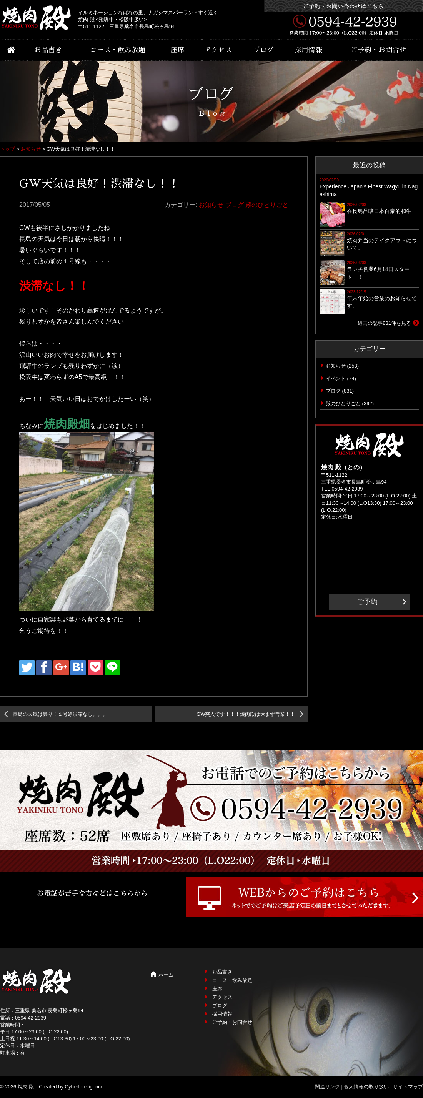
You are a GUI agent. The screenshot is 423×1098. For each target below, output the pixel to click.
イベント (336, 378)
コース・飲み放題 (117, 50)
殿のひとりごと (266, 204)
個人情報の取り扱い (366, 1087)
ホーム (165, 975)
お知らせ (31, 149)
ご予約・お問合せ (378, 50)
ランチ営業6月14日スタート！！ (378, 273)
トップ (7, 149)
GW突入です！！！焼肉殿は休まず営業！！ (246, 714)
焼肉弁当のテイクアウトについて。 (382, 244)
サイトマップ (408, 1087)
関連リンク (327, 1087)
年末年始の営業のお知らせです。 (382, 302)
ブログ (263, 50)
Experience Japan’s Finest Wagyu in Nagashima (369, 190)
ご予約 (367, 602)
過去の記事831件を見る (384, 323)
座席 (178, 50)
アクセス (218, 50)
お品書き (48, 50)
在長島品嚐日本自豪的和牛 (379, 211)
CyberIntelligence (84, 1087)
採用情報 (308, 50)
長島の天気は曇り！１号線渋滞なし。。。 (60, 714)
